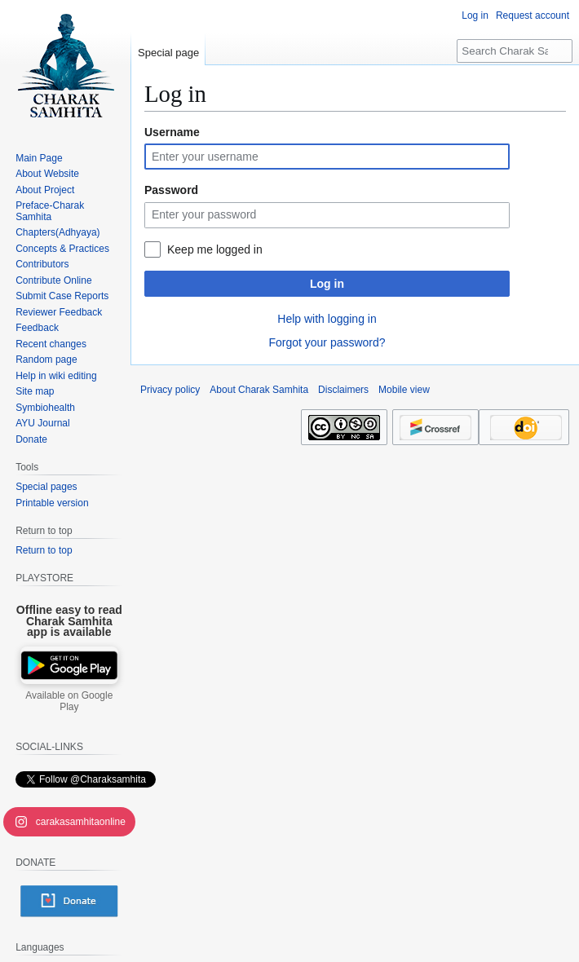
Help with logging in (326, 318)
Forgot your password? (326, 342)
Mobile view (404, 389)
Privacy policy (170, 389)
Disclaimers (343, 389)
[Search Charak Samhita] (514, 51)
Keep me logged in (215, 249)
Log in (327, 283)
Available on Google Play (69, 701)
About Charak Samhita (259, 389)
